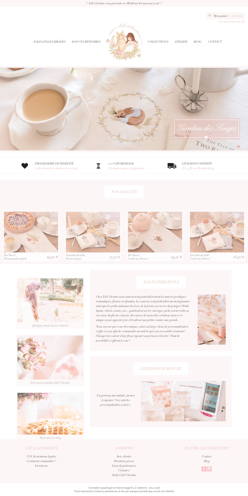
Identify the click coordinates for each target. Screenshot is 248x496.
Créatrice (124, 470)
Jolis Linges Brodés (49, 42)
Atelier (181, 42)
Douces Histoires (86, 42)
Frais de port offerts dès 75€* (231, 22)
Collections (158, 42)
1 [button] (238, 147)
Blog (198, 42)
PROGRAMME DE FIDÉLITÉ (59, 166)
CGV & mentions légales (41, 456)
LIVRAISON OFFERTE (207, 166)
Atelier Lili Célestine (124, 475)
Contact (215, 42)
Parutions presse (124, 461)
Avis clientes (123, 456)
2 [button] (242, 147)
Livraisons (41, 466)
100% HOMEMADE (133, 166)
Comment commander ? (41, 461)
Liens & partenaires (124, 466)
